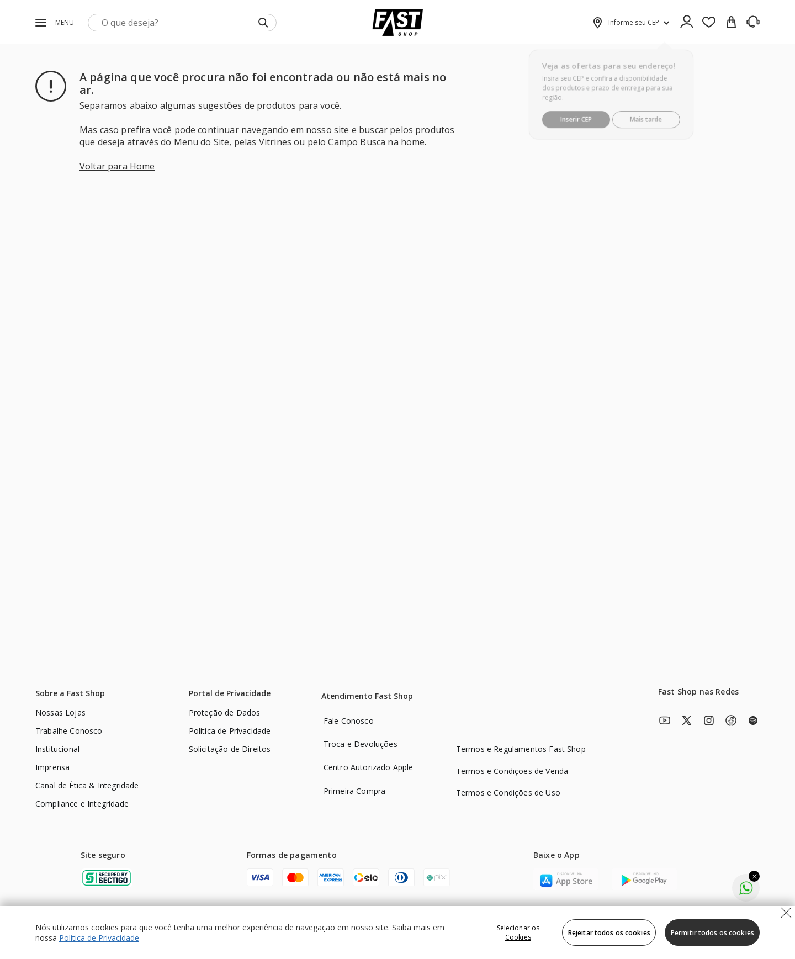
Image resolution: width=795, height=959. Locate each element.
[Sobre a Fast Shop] (69, 694)
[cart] (731, 22)
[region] (397, 932)
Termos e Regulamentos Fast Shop (521, 749)
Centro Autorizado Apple (369, 767)
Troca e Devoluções (361, 744)
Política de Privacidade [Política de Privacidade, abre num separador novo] (99, 937)
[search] (182, 22)
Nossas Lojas (60, 712)
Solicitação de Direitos (230, 749)
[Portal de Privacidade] (229, 694)
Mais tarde (647, 113)
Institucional (57, 749)
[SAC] (753, 22)
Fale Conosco (349, 721)
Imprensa (52, 767)
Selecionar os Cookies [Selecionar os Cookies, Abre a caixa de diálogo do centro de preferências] (518, 932)
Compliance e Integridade (82, 803)
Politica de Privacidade (230, 730)
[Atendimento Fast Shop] (366, 697)
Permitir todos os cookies (712, 932)
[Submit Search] (263, 22)
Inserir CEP (575, 113)
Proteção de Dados (225, 712)
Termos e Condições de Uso (508, 792)
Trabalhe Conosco (69, 730)
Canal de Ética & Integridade (87, 785)
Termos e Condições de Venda (512, 771)
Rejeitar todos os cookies (609, 932)
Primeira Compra (354, 791)
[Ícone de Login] (686, 22)
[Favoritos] (709, 22)
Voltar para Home (117, 166)
